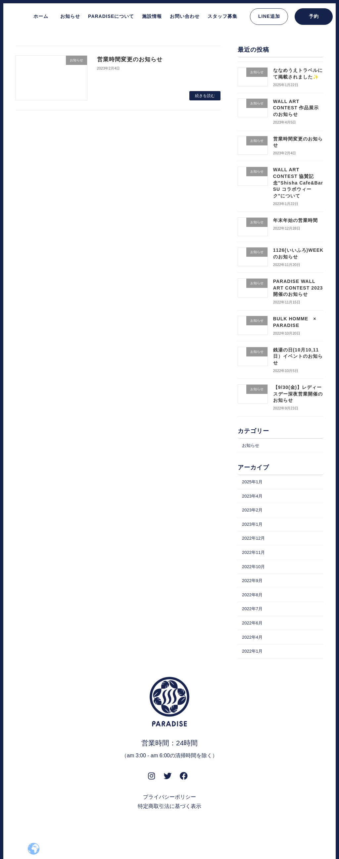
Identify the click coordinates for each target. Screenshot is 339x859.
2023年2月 (253, 513)
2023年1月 (253, 528)
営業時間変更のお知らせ (131, 59)
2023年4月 (253, 498)
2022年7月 (253, 619)
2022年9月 (253, 589)
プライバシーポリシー (169, 811)
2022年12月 (254, 544)
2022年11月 (254, 559)
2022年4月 (253, 650)
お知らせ (251, 446)
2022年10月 (254, 574)
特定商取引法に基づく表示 (169, 821)
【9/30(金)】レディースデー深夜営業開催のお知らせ (298, 394)
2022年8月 (253, 604)
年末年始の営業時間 (295, 220)
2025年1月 (253, 483)
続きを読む (205, 95)
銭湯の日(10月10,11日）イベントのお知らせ (298, 356)
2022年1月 (253, 665)
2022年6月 (253, 634)
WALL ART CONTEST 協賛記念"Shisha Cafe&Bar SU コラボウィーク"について (298, 182)
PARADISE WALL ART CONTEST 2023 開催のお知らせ (298, 288)
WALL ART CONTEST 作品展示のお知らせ (296, 107)
